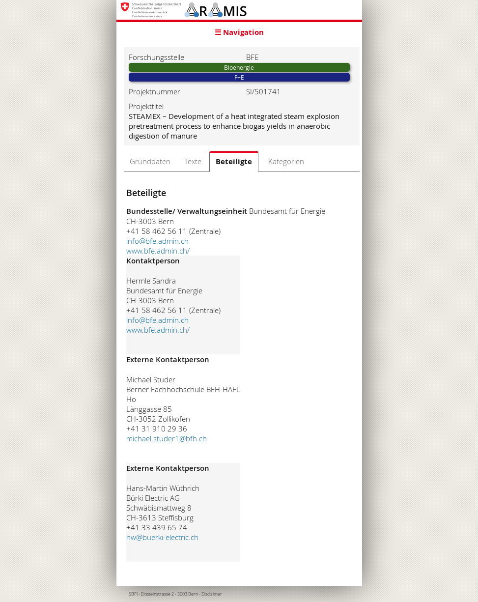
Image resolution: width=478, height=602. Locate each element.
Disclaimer (211, 594)
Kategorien (286, 161)
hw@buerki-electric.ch (162, 537)
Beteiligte (234, 161)
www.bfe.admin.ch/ (158, 251)
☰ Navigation (239, 32)
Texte (192, 161)
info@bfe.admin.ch (157, 241)
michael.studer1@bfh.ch (166, 438)
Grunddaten (150, 161)
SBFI (133, 594)
